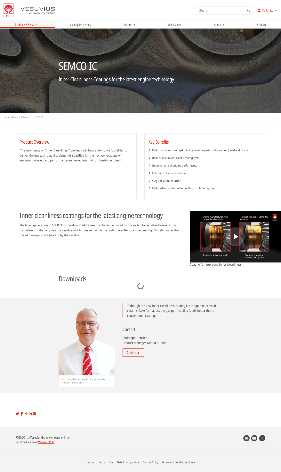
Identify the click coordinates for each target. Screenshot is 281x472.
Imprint (90, 462)
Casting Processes (80, 24)
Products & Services (26, 24)
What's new (174, 24)
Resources (129, 24)
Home (6, 117)
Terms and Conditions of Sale (178, 462)
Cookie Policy (150, 462)
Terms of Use (105, 462)
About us (219, 24)
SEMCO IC (38, 117)
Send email (133, 352)
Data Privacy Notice (128, 462)
